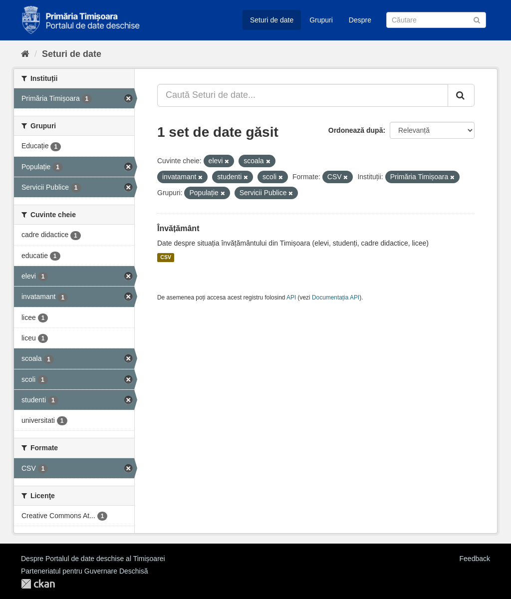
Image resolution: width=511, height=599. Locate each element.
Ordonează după (355, 130)
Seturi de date (271, 20)
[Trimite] (477, 19)
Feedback (475, 559)
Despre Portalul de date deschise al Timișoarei (93, 559)
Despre (360, 20)
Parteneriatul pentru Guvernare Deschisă (84, 571)
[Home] (25, 54)
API (291, 297)
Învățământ (178, 228)
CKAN (38, 584)
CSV (165, 258)
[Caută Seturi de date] (436, 20)
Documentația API (335, 297)
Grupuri (321, 20)
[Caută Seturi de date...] (302, 95)
